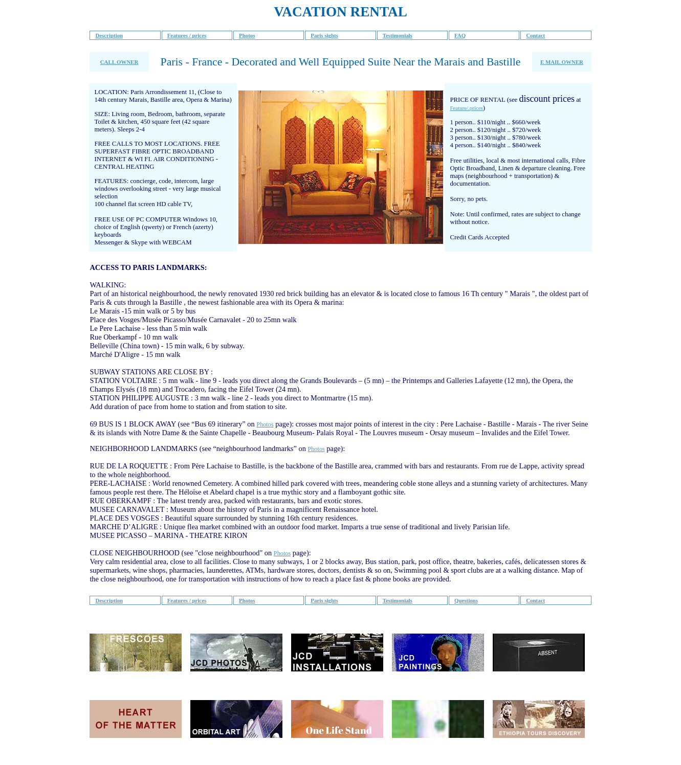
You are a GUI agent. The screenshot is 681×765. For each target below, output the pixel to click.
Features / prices (187, 35)
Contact (535, 35)
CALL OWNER (119, 62)
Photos (247, 35)
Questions (466, 600)
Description (109, 35)
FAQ (460, 35)
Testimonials (397, 35)
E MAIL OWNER (561, 62)
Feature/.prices (466, 108)
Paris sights (324, 35)
